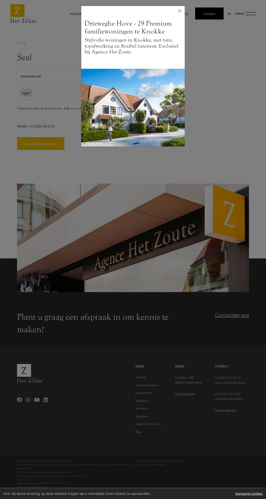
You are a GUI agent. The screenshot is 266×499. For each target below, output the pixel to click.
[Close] (179, 11)
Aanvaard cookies (249, 493)
